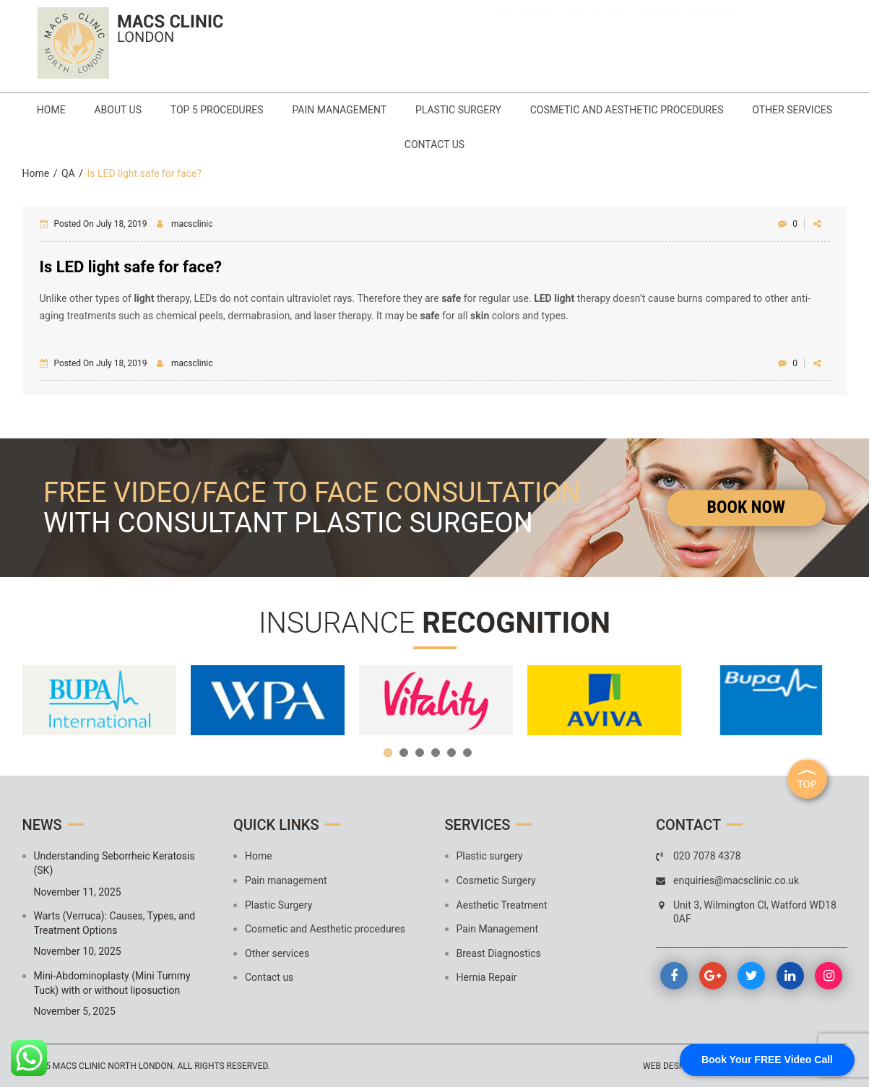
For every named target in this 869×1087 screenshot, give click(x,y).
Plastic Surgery (513, 110)
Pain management (394, 110)
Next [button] (829, 700)
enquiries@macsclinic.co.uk (351, 52)
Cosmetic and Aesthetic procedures (681, 110)
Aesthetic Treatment (502, 904)
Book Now (746, 507)
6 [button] (467, 752)
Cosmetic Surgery (496, 880)
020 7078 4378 (341, 32)
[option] (99, 700)
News (42, 824)
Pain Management (497, 929)
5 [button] (451, 752)
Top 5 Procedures (271, 110)
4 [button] (435, 752)
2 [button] (403, 752)
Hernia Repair (487, 977)
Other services (390, 144)
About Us (172, 110)
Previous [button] (40, 700)
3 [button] (419, 752)
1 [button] (388, 752)
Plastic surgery (490, 856)
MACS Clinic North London (113, 1066)
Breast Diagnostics (499, 953)
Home (105, 110)
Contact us (489, 144)
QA (68, 172)
